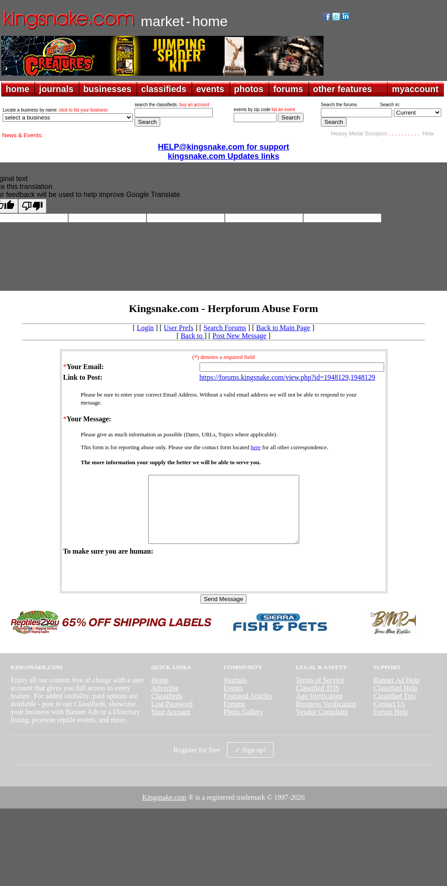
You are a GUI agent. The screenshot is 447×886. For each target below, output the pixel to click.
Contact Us (389, 717)
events (210, 89)
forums (288, 89)
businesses (107, 89)
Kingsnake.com (164, 810)
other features (342, 89)
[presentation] (130, 586)
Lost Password (172, 717)
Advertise (164, 701)
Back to (192, 335)
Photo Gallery (243, 725)
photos (249, 89)
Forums (234, 717)
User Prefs (178, 327)
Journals (235, 693)
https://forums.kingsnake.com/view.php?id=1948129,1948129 (287, 377)
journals (56, 89)
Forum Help (391, 725)
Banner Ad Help (397, 693)
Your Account (170, 725)
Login (145, 327)
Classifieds (166, 709)
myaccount (415, 89)
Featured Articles (248, 709)
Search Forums (225, 327)
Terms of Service (320, 693)
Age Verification (319, 709)
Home (159, 693)
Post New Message (239, 335)
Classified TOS (317, 701)
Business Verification (326, 717)
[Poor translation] (32, 206)
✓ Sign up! (250, 763)
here (256, 447)
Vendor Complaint (322, 725)
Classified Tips (395, 709)
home (17, 89)
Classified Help (395, 701)
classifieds (163, 89)
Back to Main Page (283, 327)
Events (233, 701)
